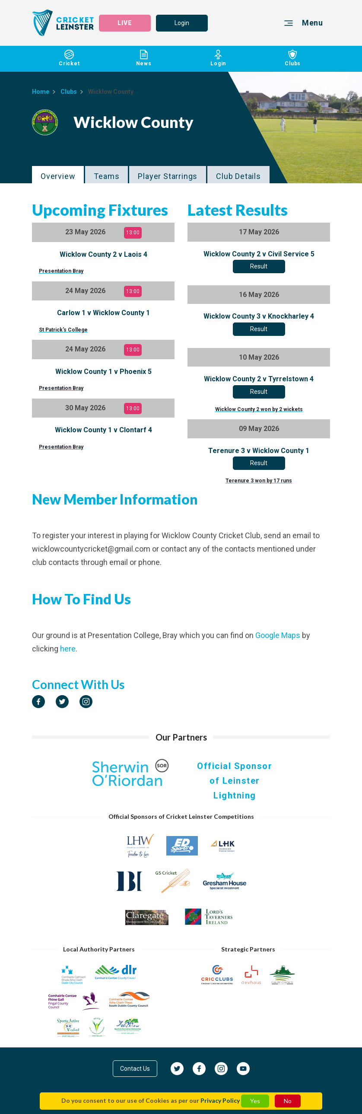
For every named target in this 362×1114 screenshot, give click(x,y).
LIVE (124, 22)
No (288, 1100)
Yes (255, 1100)
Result (258, 266)
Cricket (69, 58)
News (144, 58)
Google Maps (277, 635)
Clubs (293, 58)
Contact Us (135, 1068)
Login (182, 22)
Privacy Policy (220, 1100)
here (68, 648)
